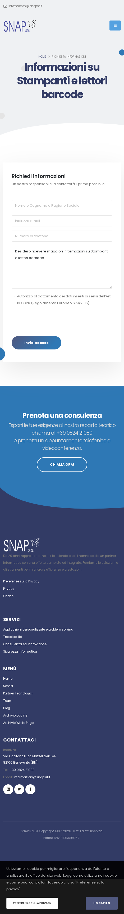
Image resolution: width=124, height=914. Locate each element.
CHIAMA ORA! (62, 464)
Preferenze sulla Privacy (21, 581)
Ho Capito (101, 903)
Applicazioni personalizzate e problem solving (38, 629)
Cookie (8, 596)
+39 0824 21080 (22, 770)
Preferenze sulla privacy (32, 903)
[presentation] (52, 321)
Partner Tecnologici (18, 693)
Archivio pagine (15, 715)
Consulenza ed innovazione (25, 644)
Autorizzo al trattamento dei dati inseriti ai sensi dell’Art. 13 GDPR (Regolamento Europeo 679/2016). (64, 300)
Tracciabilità (12, 637)
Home (42, 57)
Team (7, 701)
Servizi (8, 686)
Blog (6, 708)
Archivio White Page (18, 723)
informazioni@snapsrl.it (25, 6)
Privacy (8, 589)
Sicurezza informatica (20, 651)
